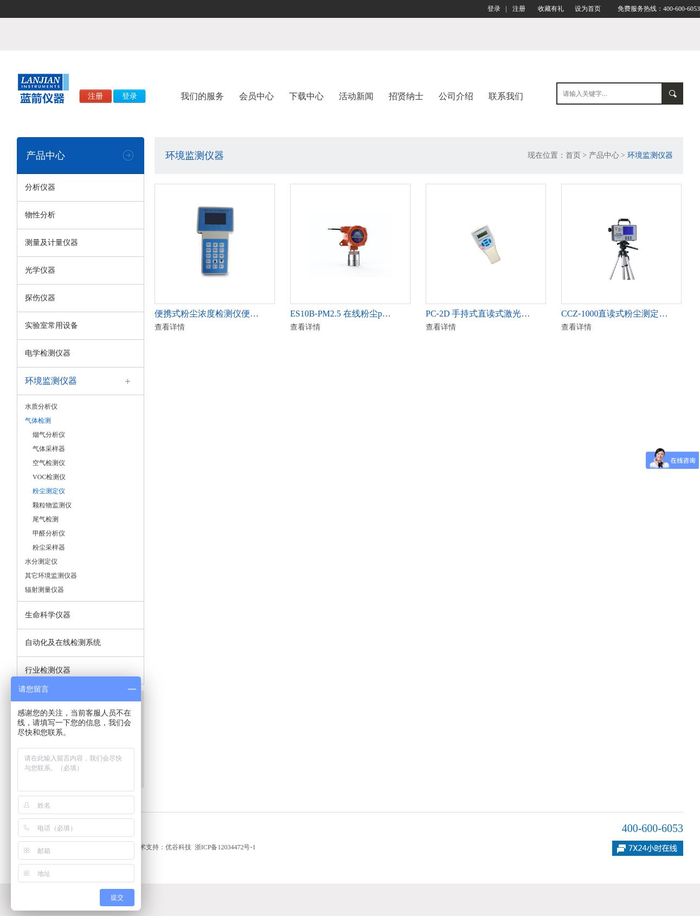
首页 (573, 155)
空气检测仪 (49, 463)
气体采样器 (49, 449)
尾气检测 (46, 519)
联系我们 (506, 96)
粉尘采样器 (49, 547)
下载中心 (306, 96)
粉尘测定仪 (49, 491)
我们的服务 (202, 96)
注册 (518, 8)
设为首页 (588, 8)
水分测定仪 (41, 561)
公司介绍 (456, 96)
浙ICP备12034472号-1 (225, 847)
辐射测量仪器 (44, 590)
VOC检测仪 (49, 477)
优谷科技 (178, 847)
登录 (493, 8)
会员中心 (256, 96)
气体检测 (38, 420)
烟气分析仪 (49, 434)
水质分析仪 (41, 406)
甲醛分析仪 (49, 533)
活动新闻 (356, 96)
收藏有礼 (551, 8)
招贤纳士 (406, 96)
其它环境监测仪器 (51, 575)
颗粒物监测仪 (52, 505)
